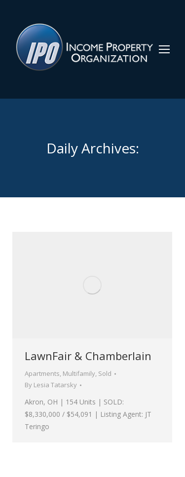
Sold (104, 373)
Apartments (42, 373)
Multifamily (79, 373)
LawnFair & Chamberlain (88, 355)
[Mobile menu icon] (164, 49)
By (51, 384)
